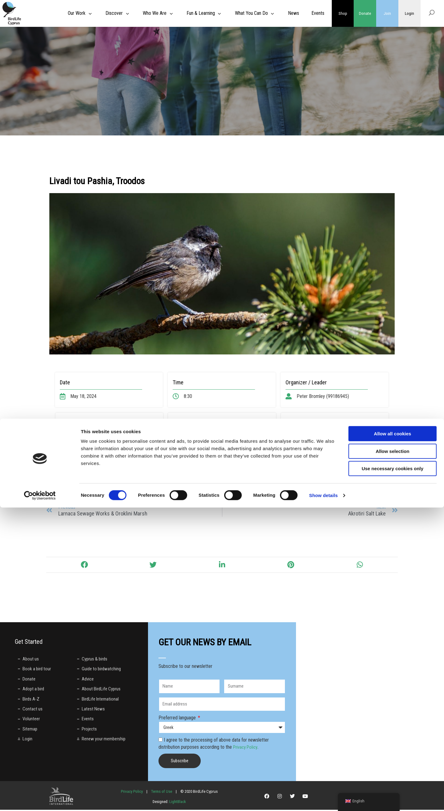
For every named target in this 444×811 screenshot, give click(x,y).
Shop (342, 13)
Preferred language (177, 719)
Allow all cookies (392, 737)
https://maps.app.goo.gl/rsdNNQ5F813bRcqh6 (114, 443)
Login (409, 13)
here (243, 437)
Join (387, 13)
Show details (323, 798)
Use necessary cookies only (392, 772)
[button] (84, 566)
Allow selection (392, 754)
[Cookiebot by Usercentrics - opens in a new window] (40, 799)
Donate (365, 13)
